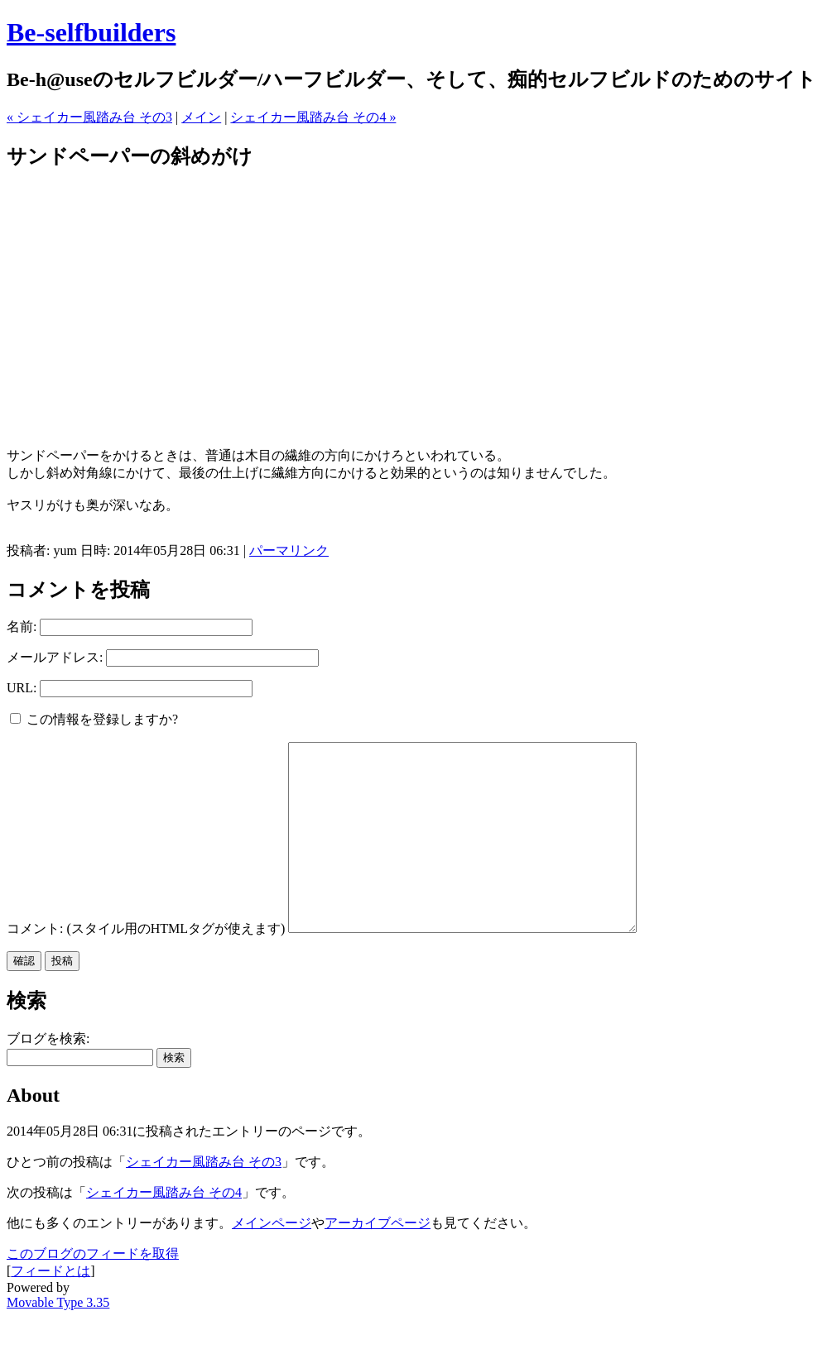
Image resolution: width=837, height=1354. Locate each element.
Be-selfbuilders (91, 32)
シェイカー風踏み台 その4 (164, 1229)
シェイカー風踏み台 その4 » (313, 117)
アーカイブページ (378, 1260)
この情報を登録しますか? (94, 719)
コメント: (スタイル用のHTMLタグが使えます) (146, 966)
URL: (21, 688)
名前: (21, 627)
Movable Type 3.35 (58, 1339)
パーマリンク (289, 550)
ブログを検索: (48, 1076)
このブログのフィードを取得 (93, 1291)
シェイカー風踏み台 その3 (203, 1199)
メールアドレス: (55, 657)
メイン (201, 117)
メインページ (271, 1260)
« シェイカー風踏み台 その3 (89, 117)
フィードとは (50, 1308)
